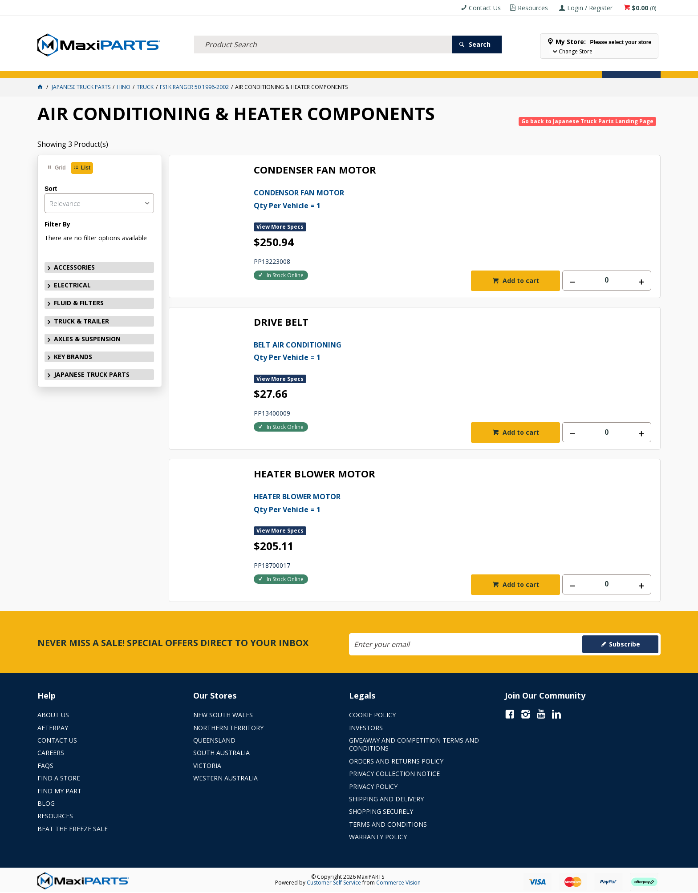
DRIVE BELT (281, 322)
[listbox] (99, 203)
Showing (72, 144)
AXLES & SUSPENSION (283, 66)
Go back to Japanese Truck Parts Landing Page (587, 121)
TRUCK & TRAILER (217, 66)
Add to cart (520, 280)
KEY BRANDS (342, 66)
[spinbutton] (607, 280)
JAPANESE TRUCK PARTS (92, 374)
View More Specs (280, 226)
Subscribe (624, 644)
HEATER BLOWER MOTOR (314, 474)
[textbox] (323, 33)
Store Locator (431, 66)
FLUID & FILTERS (159, 66)
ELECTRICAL (108, 66)
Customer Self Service (334, 882)
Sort (51, 188)
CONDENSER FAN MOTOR (315, 170)
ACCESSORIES (62, 66)
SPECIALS (383, 66)
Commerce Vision (398, 882)
